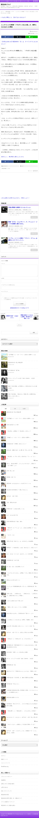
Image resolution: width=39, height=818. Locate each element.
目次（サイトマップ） (6, 791)
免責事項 (3, 780)
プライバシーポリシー (6, 776)
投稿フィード (4, 759)
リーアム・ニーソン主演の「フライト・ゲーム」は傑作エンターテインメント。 (22, 239)
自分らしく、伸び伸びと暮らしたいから (12, 156)
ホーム (19, 324)
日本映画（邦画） (18, 209)
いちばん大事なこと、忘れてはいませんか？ (13, 17)
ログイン (3, 755)
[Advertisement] (19, 186)
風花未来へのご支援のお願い (8, 805)
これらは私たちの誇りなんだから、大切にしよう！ (15, 198)
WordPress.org (4, 766)
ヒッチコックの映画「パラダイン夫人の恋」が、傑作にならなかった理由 (19, 26)
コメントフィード (5, 763)
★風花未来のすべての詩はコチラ (19, 308)
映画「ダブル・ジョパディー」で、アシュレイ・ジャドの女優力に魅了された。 (22, 222)
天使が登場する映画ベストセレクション (19, 207)
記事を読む (34, 217)
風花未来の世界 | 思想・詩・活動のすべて (11, 798)
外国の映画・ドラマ (34, 33)
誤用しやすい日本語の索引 (7, 783)
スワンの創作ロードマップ (7, 801)
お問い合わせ (4, 787)
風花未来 (36, 170)
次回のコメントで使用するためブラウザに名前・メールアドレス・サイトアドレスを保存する (20, 298)
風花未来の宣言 (5, 794)
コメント (31, 170)
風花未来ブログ (6, 4)
